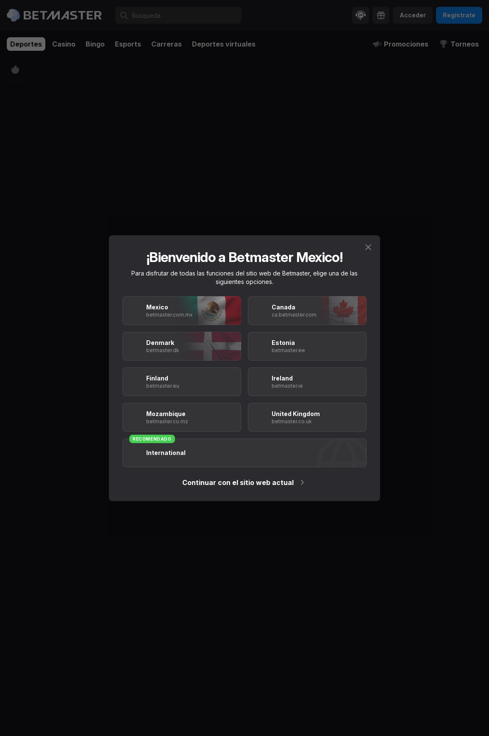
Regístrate (459, 15)
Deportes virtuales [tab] (224, 44)
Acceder (413, 15)
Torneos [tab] (459, 44)
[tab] (101, 88)
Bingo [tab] (95, 44)
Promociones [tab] (400, 44)
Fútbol (67, 64)
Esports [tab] (128, 44)
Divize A (93, 64)
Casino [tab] (63, 44)
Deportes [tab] (26, 44)
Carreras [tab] (166, 44)
